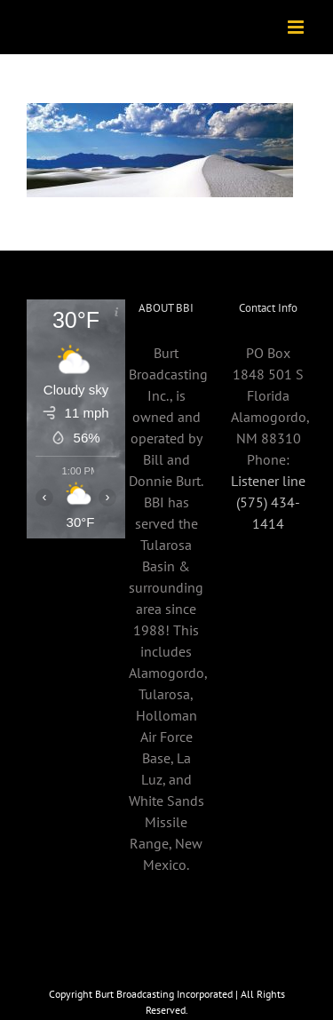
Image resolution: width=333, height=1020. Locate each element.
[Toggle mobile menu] (297, 27)
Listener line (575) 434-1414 (268, 502)
